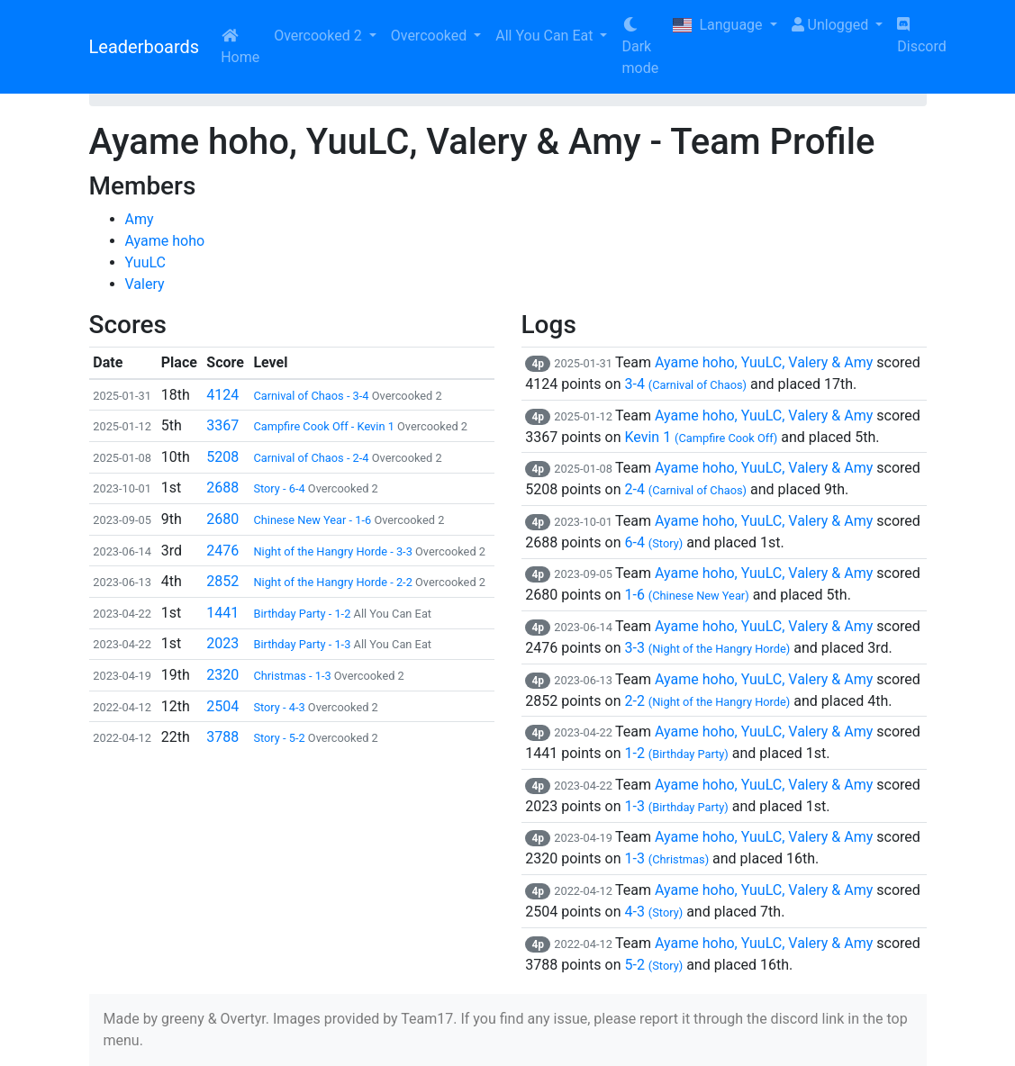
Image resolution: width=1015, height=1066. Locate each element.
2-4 (685, 489)
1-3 (676, 806)
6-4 (653, 542)
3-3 (707, 647)
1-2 (676, 753)
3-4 (685, 384)
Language (719, 24)
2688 (222, 487)
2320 (222, 674)
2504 (222, 706)
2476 (222, 550)
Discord (921, 36)
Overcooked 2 (319, 35)
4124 (222, 394)
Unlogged (832, 24)
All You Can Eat (545, 35)
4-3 (653, 911)
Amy (139, 219)
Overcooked (430, 35)
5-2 (653, 964)
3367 (222, 425)
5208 (222, 456)
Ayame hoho (165, 240)
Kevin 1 (700, 437)
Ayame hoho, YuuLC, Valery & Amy (764, 362)
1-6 (686, 594)
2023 (222, 643)
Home (240, 47)
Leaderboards (144, 47)
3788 (222, 736)
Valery (145, 284)
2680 (222, 519)
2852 (222, 581)
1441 (222, 612)
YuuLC (145, 262)
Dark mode (639, 47)
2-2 (707, 700)
